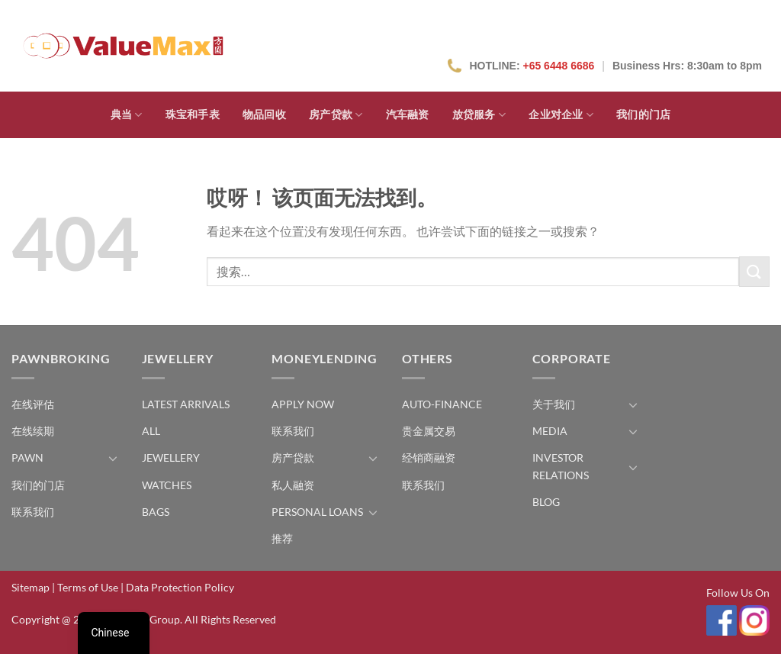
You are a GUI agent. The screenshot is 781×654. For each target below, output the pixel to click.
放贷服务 (479, 115)
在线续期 (32, 430)
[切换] (113, 458)
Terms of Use (87, 587)
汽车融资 (407, 114)
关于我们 (553, 404)
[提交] (754, 271)
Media (549, 430)
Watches (166, 484)
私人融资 (293, 484)
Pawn (27, 457)
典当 (127, 115)
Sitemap (30, 587)
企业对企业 (561, 115)
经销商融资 (428, 457)
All (151, 430)
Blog (546, 501)
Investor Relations (560, 466)
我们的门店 (643, 114)
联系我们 (32, 511)
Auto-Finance (442, 404)
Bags (155, 511)
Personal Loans (317, 511)
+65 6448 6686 (558, 66)
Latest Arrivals (186, 404)
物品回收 (264, 114)
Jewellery (171, 457)
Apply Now (303, 404)
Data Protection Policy (180, 587)
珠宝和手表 (193, 114)
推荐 (282, 538)
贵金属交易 (428, 430)
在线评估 (32, 404)
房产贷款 (336, 115)
